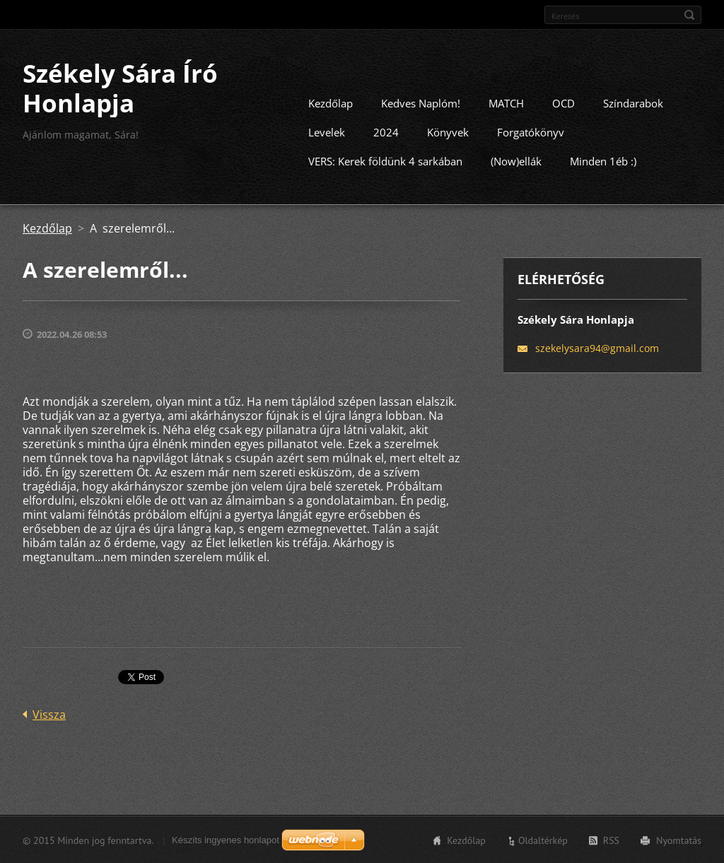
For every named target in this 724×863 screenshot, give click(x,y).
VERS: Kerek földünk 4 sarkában (385, 160)
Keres (689, 15)
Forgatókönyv (530, 131)
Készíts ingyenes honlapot (225, 839)
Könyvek (448, 131)
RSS (611, 839)
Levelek (326, 131)
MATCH (506, 102)
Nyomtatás (678, 839)
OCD (563, 102)
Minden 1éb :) (603, 160)
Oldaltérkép (543, 839)
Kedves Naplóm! (420, 102)
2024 (386, 131)
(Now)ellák (516, 160)
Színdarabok (633, 102)
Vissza (49, 714)
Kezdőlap (330, 102)
